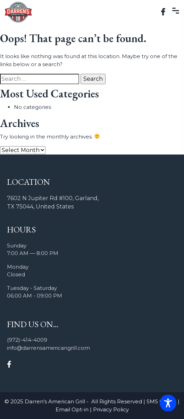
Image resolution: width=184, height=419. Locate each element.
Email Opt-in (72, 409)
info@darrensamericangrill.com (48, 348)
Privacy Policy (111, 409)
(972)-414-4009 (27, 340)
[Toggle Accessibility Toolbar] (168, 403)
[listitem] (92, 202)
